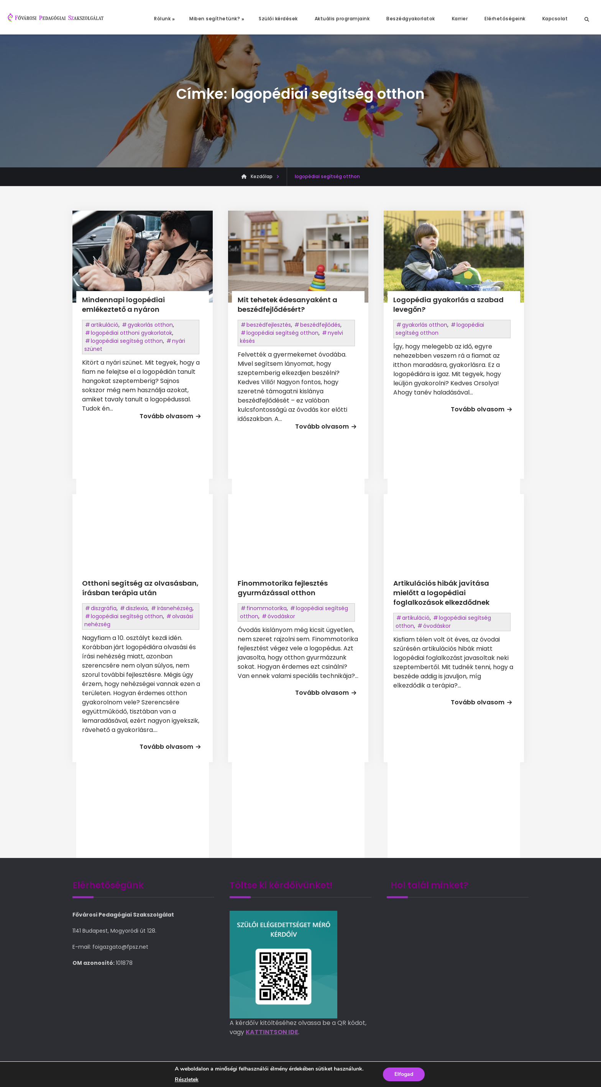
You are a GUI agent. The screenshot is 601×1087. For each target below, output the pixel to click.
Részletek (187, 1079)
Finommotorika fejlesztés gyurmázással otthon (283, 588)
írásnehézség (174, 608)
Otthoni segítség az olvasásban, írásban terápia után (140, 588)
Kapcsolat (555, 18)
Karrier (460, 18)
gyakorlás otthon (150, 325)
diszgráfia (104, 608)
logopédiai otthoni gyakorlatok (131, 333)
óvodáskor (281, 616)
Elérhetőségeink (504, 18)
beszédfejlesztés (268, 325)
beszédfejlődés (320, 325)
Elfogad (403, 1074)
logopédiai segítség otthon (127, 341)
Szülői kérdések (278, 18)
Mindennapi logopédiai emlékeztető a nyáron (123, 304)
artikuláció (104, 325)
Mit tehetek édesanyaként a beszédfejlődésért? (287, 304)
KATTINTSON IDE (272, 1032)
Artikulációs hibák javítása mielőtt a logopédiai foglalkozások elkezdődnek (441, 592)
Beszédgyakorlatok (410, 18)
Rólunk (162, 18)
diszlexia (137, 608)
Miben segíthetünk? (214, 18)
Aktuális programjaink (342, 18)
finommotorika (266, 608)
